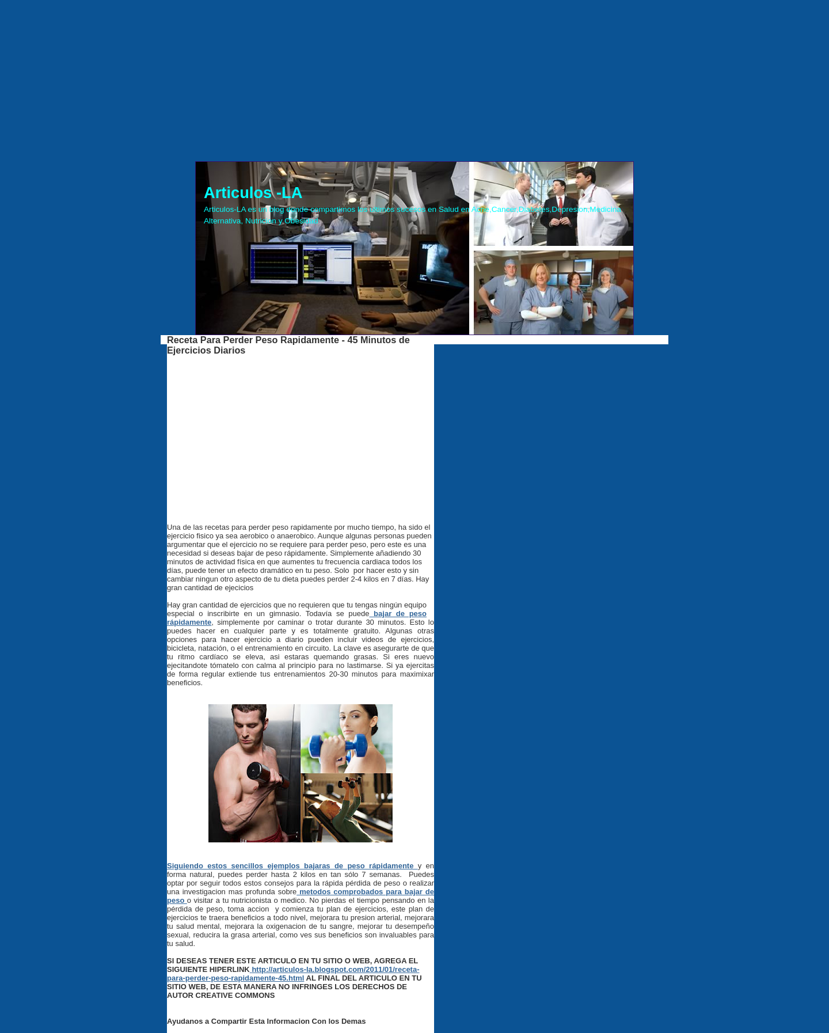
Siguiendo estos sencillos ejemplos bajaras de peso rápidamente (292, 865)
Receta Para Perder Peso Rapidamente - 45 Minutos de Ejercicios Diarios (288, 345)
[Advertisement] (414, 80)
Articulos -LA (253, 193)
